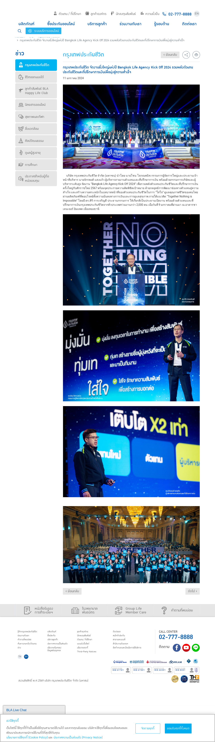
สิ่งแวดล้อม (28, 128)
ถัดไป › (192, 591)
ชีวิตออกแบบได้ (31, 77)
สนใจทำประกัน (27, 667)
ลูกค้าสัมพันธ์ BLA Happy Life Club (33, 91)
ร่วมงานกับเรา (130, 24)
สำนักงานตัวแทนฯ (29, 677)
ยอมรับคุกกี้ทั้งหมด (178, 728)
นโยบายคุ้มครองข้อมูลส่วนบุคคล (81, 654)
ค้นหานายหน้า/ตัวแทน (31, 647)
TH (21, 693)
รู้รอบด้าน (161, 24)
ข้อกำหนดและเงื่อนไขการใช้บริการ (34, 684)
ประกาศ (86, 647)
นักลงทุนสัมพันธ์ (123, 13)
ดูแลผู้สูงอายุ (29, 152)
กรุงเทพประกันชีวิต (33, 65)
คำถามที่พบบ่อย (28, 642)
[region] (107, 728)
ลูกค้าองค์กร (96, 13)
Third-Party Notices (139, 657)
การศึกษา (27, 164)
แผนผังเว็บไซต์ (134, 647)
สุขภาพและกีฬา (31, 116)
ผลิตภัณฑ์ (26, 24)
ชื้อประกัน (77, 637)
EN (197, 13)
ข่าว (20, 652)
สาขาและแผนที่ (27, 672)
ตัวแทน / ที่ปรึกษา (67, 13)
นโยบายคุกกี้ (133, 652)
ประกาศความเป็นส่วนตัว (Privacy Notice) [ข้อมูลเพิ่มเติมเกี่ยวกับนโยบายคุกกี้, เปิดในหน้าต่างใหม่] (78, 737)
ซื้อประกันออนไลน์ (61, 24)
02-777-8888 (176, 637)
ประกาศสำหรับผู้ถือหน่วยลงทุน (33, 178)
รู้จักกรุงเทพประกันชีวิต (31, 632)
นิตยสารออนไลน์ (31, 104)
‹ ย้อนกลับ (170, 54)
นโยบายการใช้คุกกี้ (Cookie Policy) (27, 737)
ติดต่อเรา (189, 24)
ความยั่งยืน (149, 13)
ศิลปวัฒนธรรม (31, 140)
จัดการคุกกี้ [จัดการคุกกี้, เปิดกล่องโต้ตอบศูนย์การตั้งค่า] (148, 728)
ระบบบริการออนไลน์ (43, 31)
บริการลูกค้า (97, 24)
